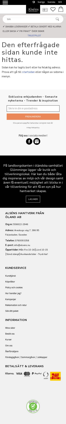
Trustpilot (34, 35)
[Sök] (57, 19)
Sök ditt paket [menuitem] (11, 311)
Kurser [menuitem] (8, 339)
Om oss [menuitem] (8, 345)
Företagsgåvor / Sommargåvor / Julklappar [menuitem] (26, 357)
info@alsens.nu (22, 245)
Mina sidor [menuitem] (10, 328)
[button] (3, 4)
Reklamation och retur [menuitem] (16, 305)
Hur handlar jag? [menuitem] (13, 293)
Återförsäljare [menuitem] (11, 351)
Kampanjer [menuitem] (10, 299)
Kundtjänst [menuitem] (10, 275)
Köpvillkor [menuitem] (10, 281)
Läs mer (33, 199)
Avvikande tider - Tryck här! (34, 254)
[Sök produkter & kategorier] (29, 19)
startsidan (28, 72)
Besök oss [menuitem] (9, 333)
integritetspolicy (32, 127)
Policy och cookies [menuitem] (14, 287)
